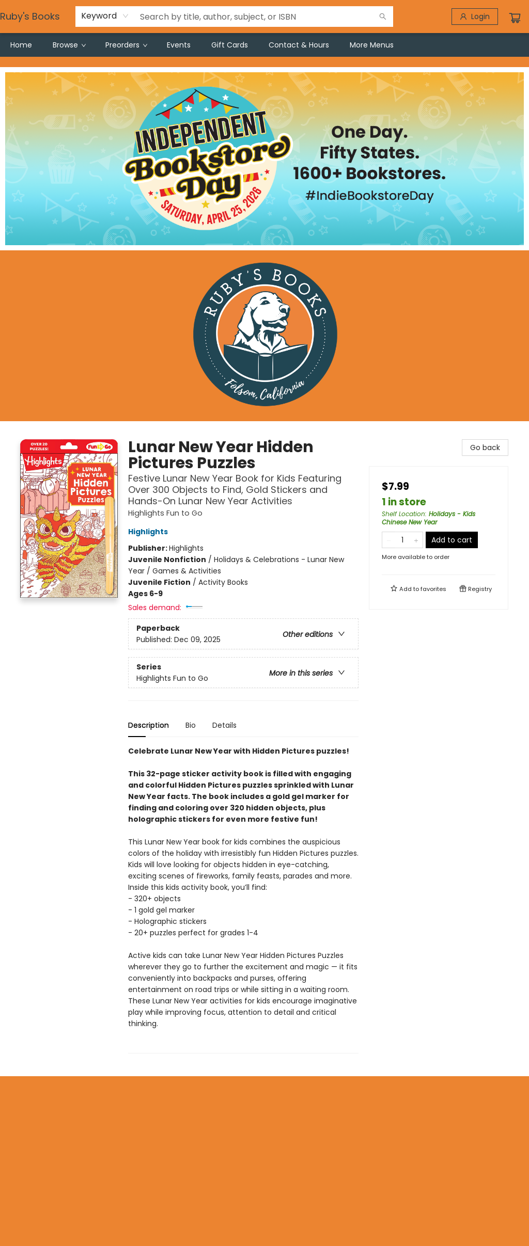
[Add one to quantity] (416, 540)
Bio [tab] (190, 725)
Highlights (149, 531)
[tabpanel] (243, 899)
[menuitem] (21, 45)
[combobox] (105, 16)
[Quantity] (402, 540)
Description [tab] (148, 725)
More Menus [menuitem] (372, 45)
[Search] (382, 16)
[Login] (475, 16)
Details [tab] (224, 725)
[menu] (264, 45)
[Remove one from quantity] (388, 540)
